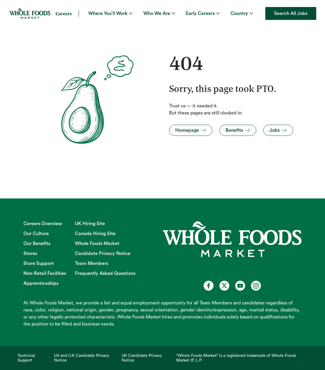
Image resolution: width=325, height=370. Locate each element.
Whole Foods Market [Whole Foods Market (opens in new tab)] (97, 243)
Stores (30, 253)
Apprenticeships (41, 283)
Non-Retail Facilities (44, 273)
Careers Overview (42, 223)
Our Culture (36, 233)
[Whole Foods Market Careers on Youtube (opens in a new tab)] (240, 286)
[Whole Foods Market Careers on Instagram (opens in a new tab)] (256, 286)
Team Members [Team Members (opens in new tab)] (91, 263)
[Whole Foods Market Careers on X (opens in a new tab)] (224, 286)
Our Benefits (36, 243)
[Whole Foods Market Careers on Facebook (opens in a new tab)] (209, 286)
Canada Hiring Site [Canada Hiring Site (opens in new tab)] (95, 233)
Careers (64, 13)
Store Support (38, 263)
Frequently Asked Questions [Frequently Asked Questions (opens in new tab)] (105, 273)
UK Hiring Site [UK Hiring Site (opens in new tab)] (90, 223)
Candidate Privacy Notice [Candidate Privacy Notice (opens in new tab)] (102, 253)
